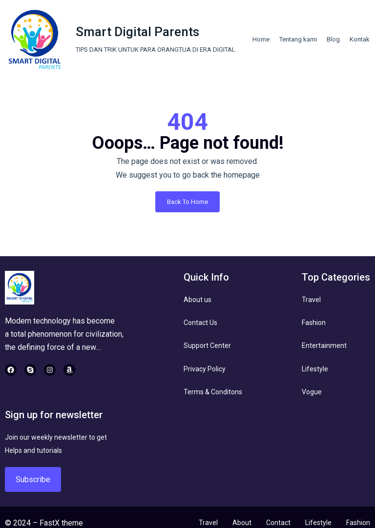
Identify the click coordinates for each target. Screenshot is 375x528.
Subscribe (33, 479)
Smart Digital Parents (137, 31)
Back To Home (187, 201)
